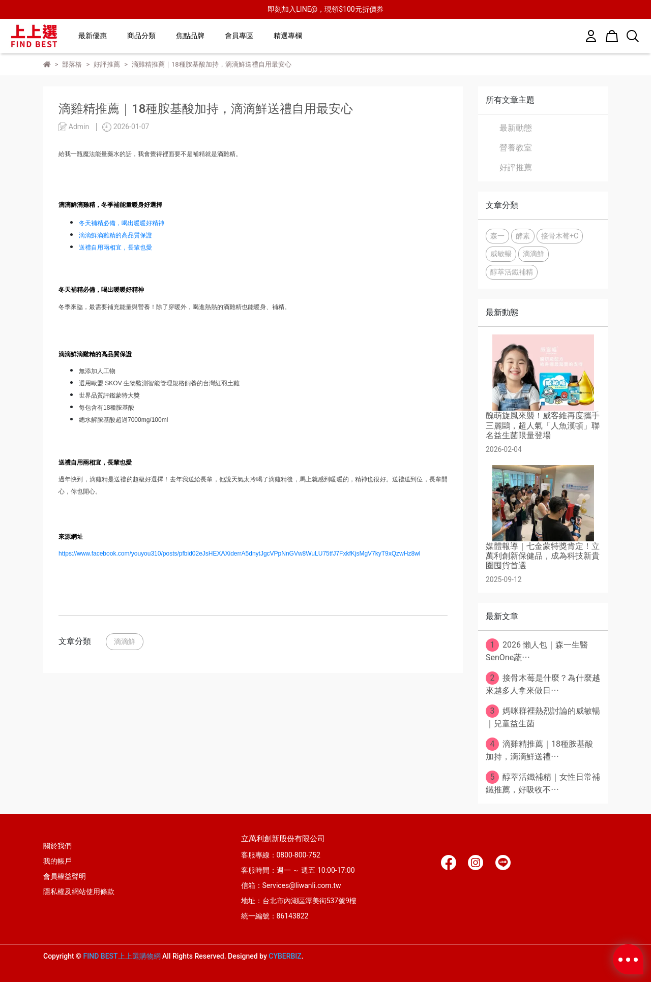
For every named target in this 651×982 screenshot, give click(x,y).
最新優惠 (92, 36)
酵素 (523, 236)
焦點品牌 (190, 36)
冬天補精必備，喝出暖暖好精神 (121, 223)
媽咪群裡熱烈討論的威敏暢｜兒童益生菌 (543, 716)
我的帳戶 (57, 861)
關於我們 (57, 846)
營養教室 (515, 147)
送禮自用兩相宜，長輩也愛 (115, 247)
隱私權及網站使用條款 (78, 891)
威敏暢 (501, 254)
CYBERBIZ (285, 956)
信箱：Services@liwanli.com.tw (291, 885)
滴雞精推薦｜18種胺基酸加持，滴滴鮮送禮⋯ (539, 749)
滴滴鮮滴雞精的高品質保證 (115, 235)
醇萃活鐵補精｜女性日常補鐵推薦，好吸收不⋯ (543, 782)
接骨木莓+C (560, 236)
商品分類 (141, 36)
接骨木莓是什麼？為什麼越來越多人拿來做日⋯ (543, 683)
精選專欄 (288, 36)
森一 (497, 236)
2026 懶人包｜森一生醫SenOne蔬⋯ (537, 650)
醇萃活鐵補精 (511, 272)
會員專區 (239, 36)
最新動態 (515, 128)
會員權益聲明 (64, 876)
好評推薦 (515, 167)
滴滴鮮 (124, 641)
